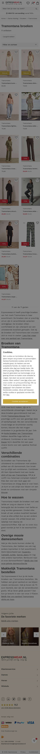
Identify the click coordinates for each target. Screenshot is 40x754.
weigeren (6, 388)
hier (26, 380)
